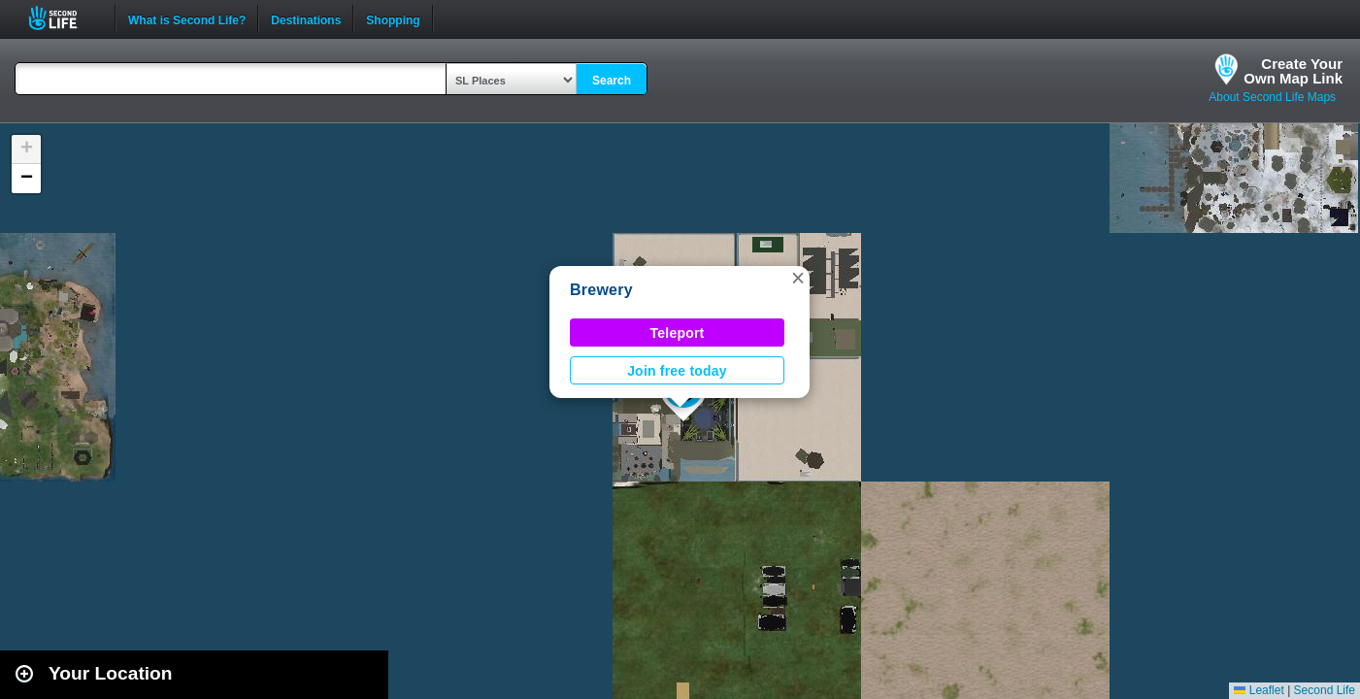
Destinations (306, 18)
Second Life (63, 18)
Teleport (677, 333)
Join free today (677, 371)
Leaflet (1258, 690)
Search (611, 80)
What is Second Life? (187, 18)
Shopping (392, 18)
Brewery (601, 290)
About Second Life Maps (1272, 97)
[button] (798, 277)
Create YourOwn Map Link (1293, 70)
